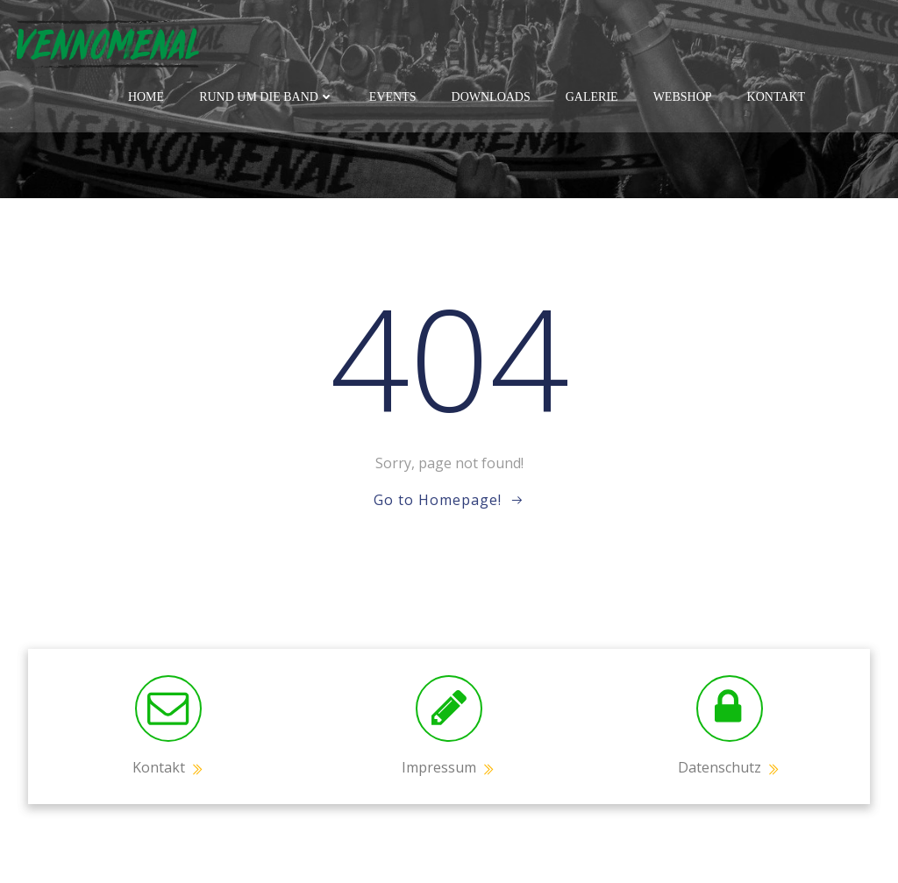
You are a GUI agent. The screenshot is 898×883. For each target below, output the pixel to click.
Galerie (592, 96)
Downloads (491, 96)
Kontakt (776, 96)
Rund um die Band (266, 96)
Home (146, 96)
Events (393, 96)
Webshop (682, 96)
